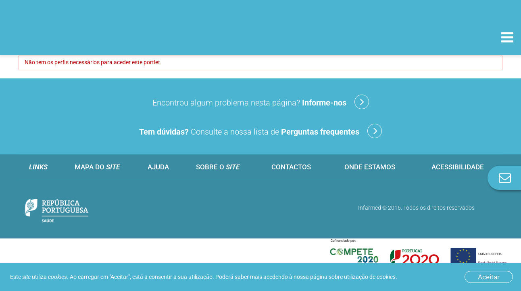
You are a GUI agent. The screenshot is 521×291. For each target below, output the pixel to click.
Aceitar (489, 277)
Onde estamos (369, 167)
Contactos (291, 167)
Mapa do (97, 167)
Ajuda (158, 167)
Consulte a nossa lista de (260, 131)
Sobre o (218, 167)
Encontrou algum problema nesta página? (260, 102)
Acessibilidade (457, 167)
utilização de (370, 277)
